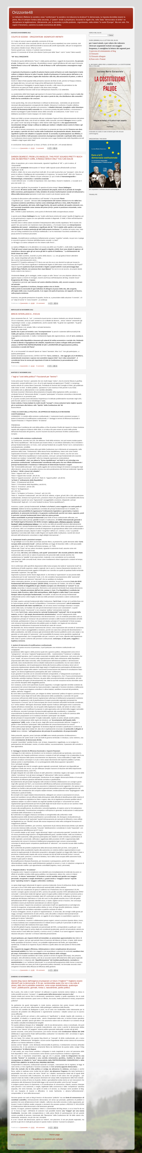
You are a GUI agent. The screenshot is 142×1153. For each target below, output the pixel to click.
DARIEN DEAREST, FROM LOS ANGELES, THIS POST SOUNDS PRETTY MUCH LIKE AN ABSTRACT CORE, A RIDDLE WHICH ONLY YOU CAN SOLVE (46, 158)
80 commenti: (40, 1127)
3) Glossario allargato (97, 56)
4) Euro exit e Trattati (97, 59)
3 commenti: (40, 148)
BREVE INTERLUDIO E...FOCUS (25, 314)
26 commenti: (40, 970)
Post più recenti (18, 1135)
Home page (54, 1135)
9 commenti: (40, 366)
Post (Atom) (21, 1145)
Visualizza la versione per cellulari (48, 1139)
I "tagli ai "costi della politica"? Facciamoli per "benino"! (34, 377)
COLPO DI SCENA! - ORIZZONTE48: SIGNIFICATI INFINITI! (37, 37)
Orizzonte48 (22, 12)
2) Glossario (93, 54)
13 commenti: (40, 303)
